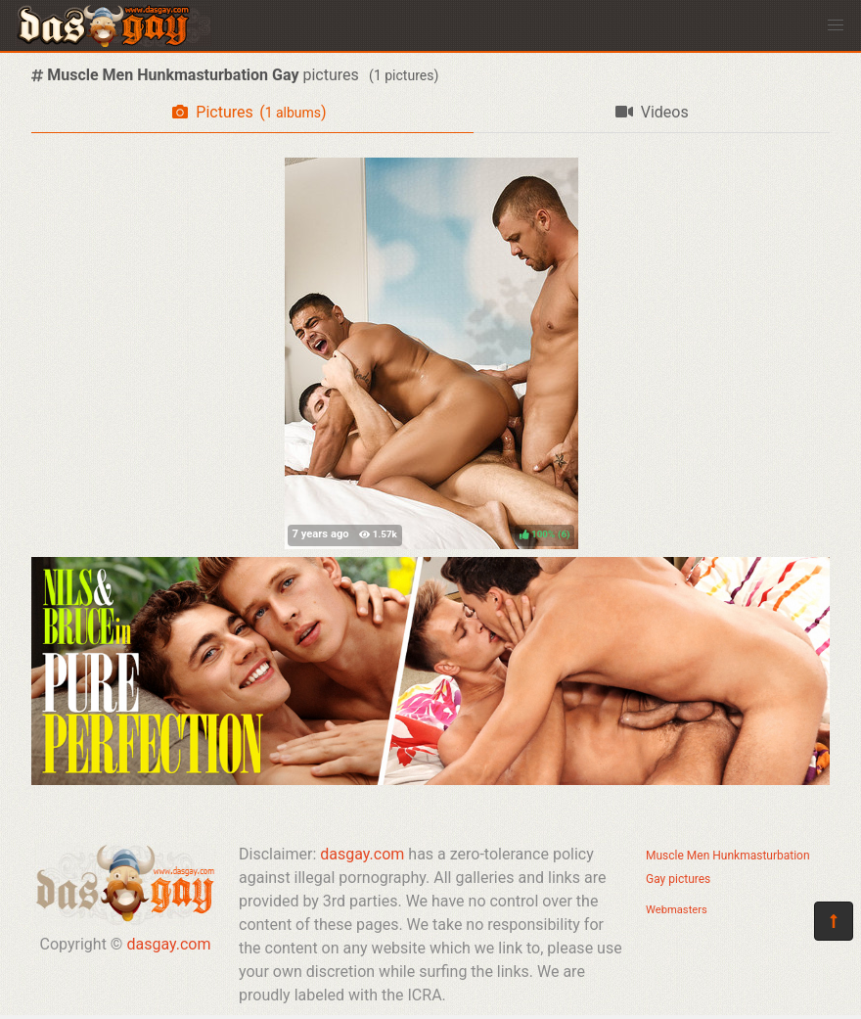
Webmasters (676, 909)
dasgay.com (168, 944)
